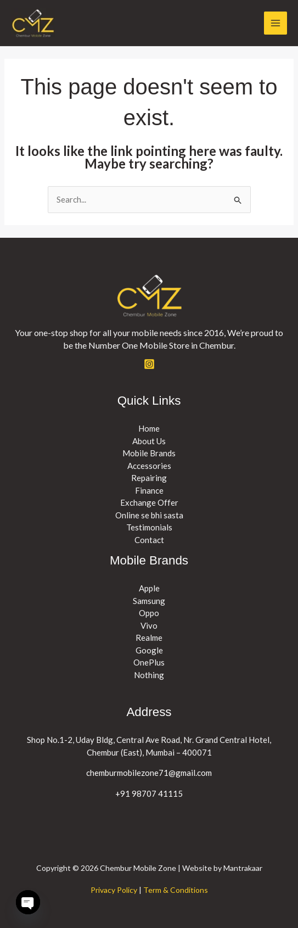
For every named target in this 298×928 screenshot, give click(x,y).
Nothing (149, 675)
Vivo (149, 625)
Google (149, 650)
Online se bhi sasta (149, 515)
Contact (149, 540)
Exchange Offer (149, 502)
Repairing (149, 478)
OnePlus (149, 662)
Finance (149, 490)
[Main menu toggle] (276, 23)
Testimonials (149, 527)
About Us (149, 441)
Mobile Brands (149, 453)
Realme (149, 637)
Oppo (149, 613)
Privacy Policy (114, 890)
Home (149, 428)
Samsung (149, 601)
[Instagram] (149, 364)
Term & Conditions (175, 890)
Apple (149, 588)
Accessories (149, 466)
